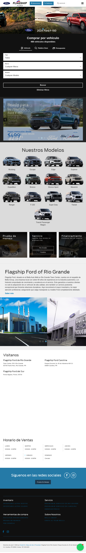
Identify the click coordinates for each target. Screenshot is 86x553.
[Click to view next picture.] (77, 119)
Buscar (43, 85)
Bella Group (51, 518)
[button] (6, 26)
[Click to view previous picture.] (9, 119)
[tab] (25, 48)
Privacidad (37, 545)
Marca (7, 64)
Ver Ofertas (9, 523)
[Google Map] (43, 407)
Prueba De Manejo (43, 482)
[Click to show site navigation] (82, 3)
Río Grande (43, 248)
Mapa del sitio (30, 545)
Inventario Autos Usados (15, 506)
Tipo (6, 55)
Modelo (7, 72)
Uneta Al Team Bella (55, 520)
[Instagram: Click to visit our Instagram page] (73, 475)
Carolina (43, 252)
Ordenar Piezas (52, 509)
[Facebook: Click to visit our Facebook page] (67, 475)
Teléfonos (48, 3)
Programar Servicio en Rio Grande (61, 503)
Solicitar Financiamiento (15, 518)
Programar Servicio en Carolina (61, 506)
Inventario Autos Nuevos (15, 503)
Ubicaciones (35, 3)
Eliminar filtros (43, 90)
